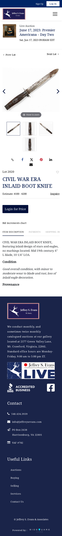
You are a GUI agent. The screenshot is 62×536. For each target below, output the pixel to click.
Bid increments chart (14, 223)
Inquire (55, 193)
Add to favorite (58, 172)
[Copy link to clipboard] (12, 160)
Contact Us (17, 501)
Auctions (16, 469)
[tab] (13, 233)
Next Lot (53, 54)
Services (16, 493)
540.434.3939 (17, 413)
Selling (15, 485)
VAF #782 (15, 442)
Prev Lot (9, 54)
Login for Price (15, 209)
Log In (53, 3)
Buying (15, 477)
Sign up (39, 3)
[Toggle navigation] (55, 14)
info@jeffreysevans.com (24, 421)
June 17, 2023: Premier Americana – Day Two (37, 32)
